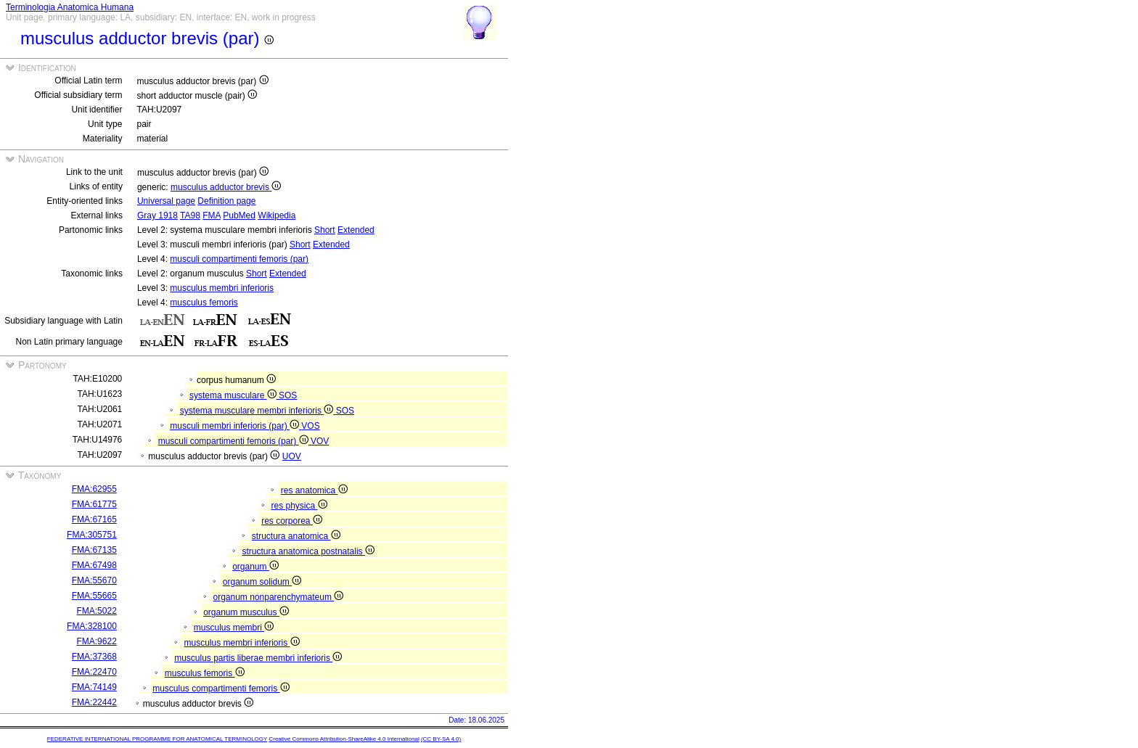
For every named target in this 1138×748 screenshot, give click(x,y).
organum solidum (262, 582)
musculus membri (234, 627)
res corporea (291, 521)
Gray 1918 (157, 215)
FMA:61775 (94, 504)
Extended (355, 230)
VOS (310, 426)
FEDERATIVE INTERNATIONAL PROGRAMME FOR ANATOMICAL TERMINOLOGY (157, 739)
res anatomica (314, 490)
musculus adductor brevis (226, 187)
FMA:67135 (94, 550)
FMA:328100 (92, 626)
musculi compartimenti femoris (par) (239, 259)
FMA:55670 (94, 580)
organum (255, 567)
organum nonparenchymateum (278, 597)
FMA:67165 (94, 519)
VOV (320, 441)
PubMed (239, 215)
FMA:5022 (96, 611)
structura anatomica (296, 536)
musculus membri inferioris (222, 288)
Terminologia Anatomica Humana (70, 7)
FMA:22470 (94, 672)
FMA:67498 (94, 565)
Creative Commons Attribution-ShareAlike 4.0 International (344, 739)
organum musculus (246, 612)
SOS (288, 395)
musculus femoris (203, 302)
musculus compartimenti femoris (220, 688)
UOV (291, 456)
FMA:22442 (94, 702)
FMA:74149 (94, 687)
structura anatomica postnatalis (308, 551)
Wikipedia (276, 215)
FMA (211, 215)
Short (324, 230)
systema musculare (234, 395)
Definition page (226, 201)
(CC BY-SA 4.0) (441, 739)
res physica (299, 506)
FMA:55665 (94, 596)
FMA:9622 (96, 641)
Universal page (166, 201)
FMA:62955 (94, 489)
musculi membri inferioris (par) (235, 426)
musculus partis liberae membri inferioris (258, 658)
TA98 (190, 215)
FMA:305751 (92, 535)
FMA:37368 (94, 657)
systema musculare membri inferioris (258, 411)
